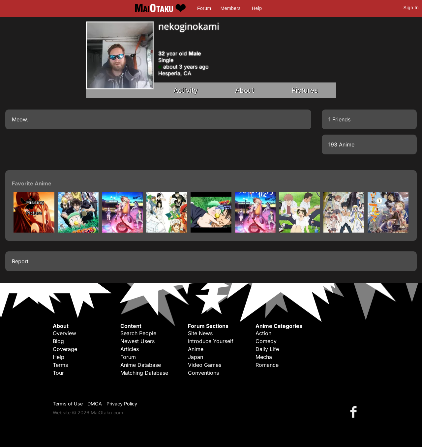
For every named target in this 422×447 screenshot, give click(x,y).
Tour (58, 372)
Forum (204, 8)
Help (257, 8)
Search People (138, 333)
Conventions (203, 372)
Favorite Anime (31, 183)
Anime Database (140, 365)
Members (231, 8)
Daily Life (267, 349)
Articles (129, 349)
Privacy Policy (121, 403)
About (244, 90)
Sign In (411, 7)
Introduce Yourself (210, 341)
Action (263, 333)
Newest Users (137, 341)
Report (20, 261)
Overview (64, 333)
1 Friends (339, 119)
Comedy (266, 341)
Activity (185, 90)
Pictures (304, 90)
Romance (267, 365)
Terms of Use (68, 403)
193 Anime (341, 144)
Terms (60, 365)
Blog (58, 341)
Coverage (65, 349)
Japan (195, 357)
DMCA (94, 403)
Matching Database (144, 372)
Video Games (204, 365)
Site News (200, 333)
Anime (195, 349)
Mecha (264, 357)
